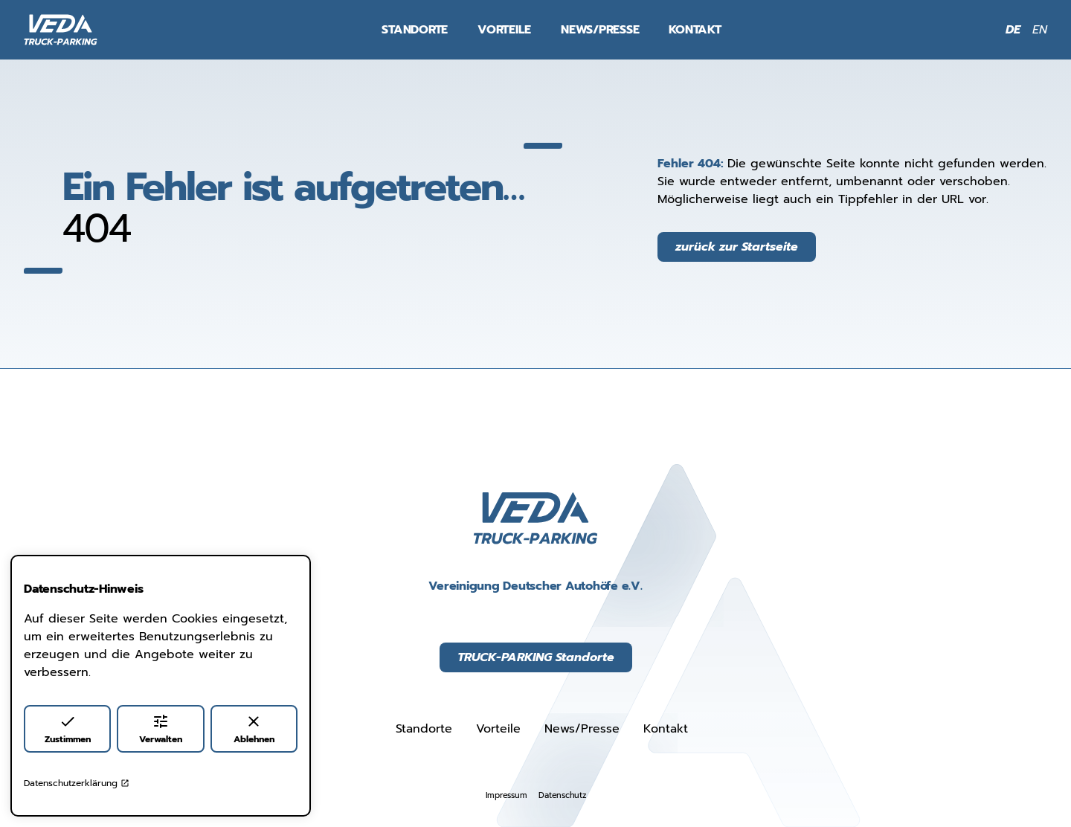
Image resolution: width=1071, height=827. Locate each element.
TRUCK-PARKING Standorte (535, 657)
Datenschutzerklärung (76, 783)
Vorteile (504, 30)
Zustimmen (68, 729)
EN (1039, 30)
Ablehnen (254, 729)
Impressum (506, 795)
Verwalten (160, 729)
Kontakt (695, 30)
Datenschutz (561, 795)
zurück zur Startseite (736, 247)
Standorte (415, 30)
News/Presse (600, 30)
